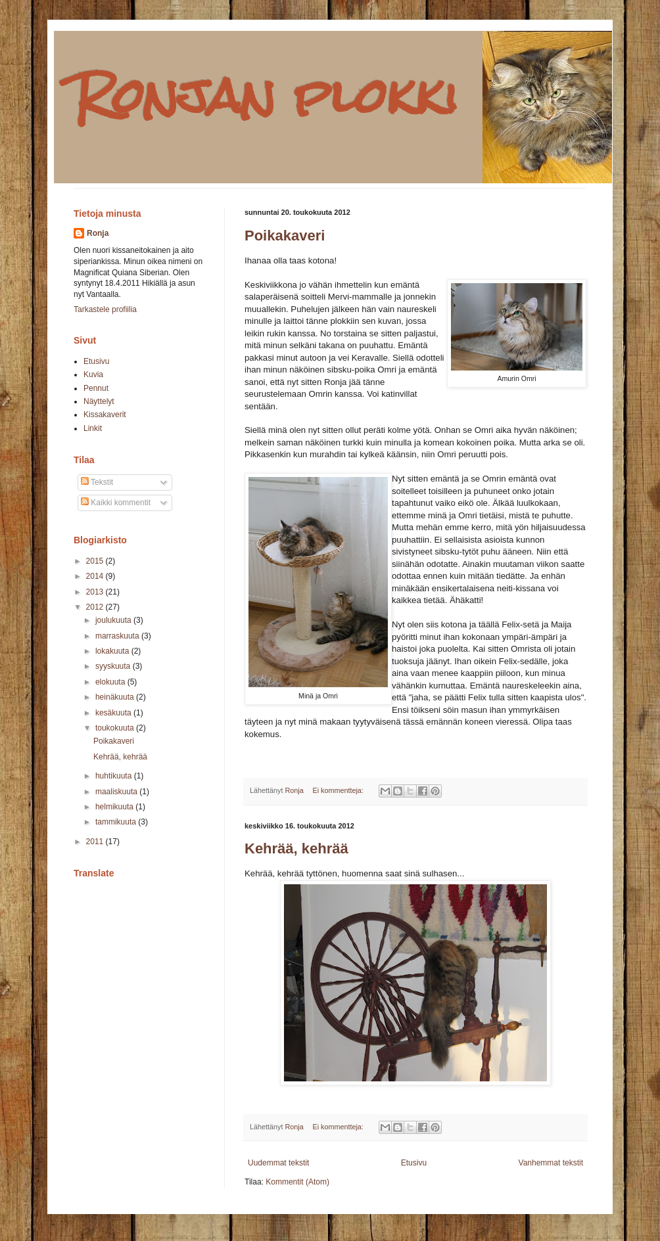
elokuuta (111, 682)
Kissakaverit (104, 414)
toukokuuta (115, 728)
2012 (96, 607)
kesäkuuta (114, 712)
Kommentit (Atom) (297, 1181)
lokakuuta (113, 651)
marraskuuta (118, 636)
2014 (96, 576)
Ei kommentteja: (338, 790)
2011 (96, 841)
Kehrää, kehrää (296, 848)
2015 (96, 561)
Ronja (97, 233)
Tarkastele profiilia (105, 309)
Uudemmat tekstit (278, 1162)
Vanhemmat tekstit (551, 1162)
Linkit (92, 428)
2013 (96, 592)
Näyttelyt (98, 401)
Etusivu (414, 1162)
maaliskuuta (117, 791)
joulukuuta (114, 620)
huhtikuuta (114, 775)
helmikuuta (115, 806)
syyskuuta (114, 666)
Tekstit (97, 482)
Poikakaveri (285, 235)
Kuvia (93, 374)
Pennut (95, 388)
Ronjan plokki (266, 95)
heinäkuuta (115, 697)
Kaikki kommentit (116, 502)
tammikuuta (116, 821)
